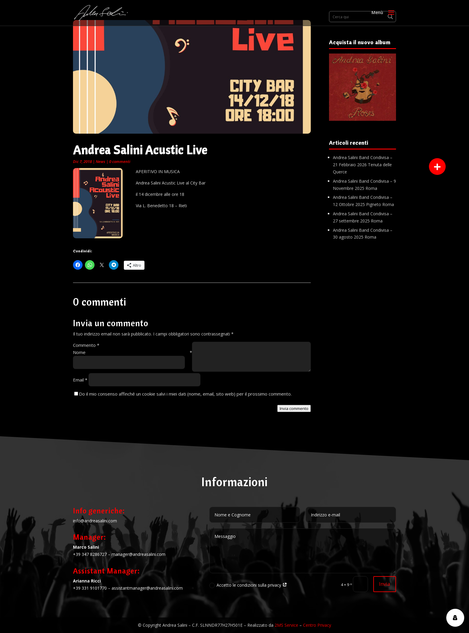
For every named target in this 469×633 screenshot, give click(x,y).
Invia (384, 583)
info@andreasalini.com (95, 521)
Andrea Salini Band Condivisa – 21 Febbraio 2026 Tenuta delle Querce (362, 165)
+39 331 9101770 (90, 588)
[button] (437, 166)
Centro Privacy (317, 625)
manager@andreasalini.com (138, 554)
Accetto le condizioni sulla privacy (248, 585)
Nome (132, 352)
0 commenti (119, 161)
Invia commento (294, 408)
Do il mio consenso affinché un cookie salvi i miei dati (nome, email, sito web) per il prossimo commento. (185, 394)
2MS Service (286, 625)
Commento (86, 345)
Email (80, 380)
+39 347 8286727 (90, 554)
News (100, 161)
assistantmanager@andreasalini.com (147, 588)
